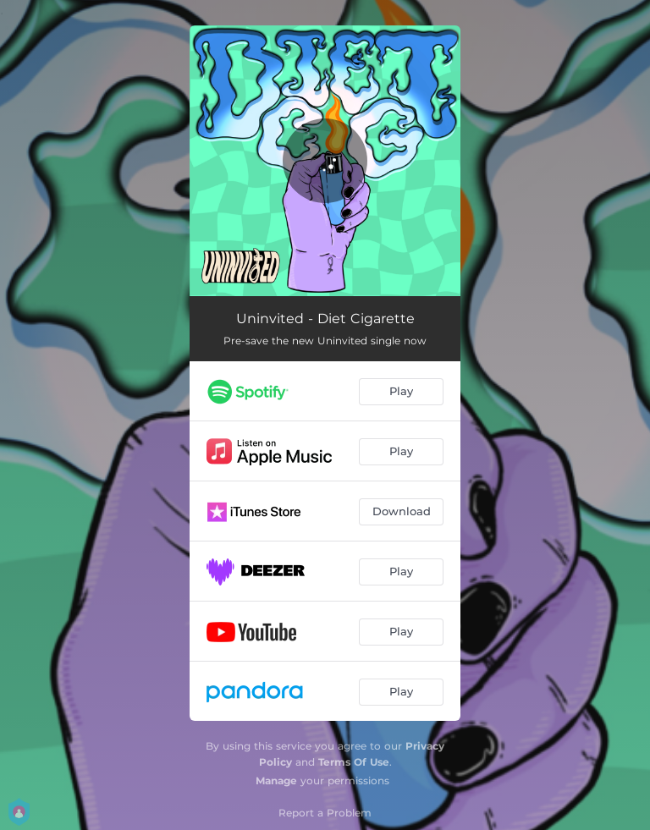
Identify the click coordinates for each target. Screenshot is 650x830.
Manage (276, 780)
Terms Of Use (353, 762)
